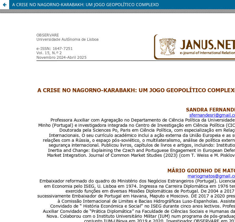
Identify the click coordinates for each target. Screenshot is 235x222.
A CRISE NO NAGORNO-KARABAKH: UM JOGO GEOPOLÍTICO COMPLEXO (85, 4)
